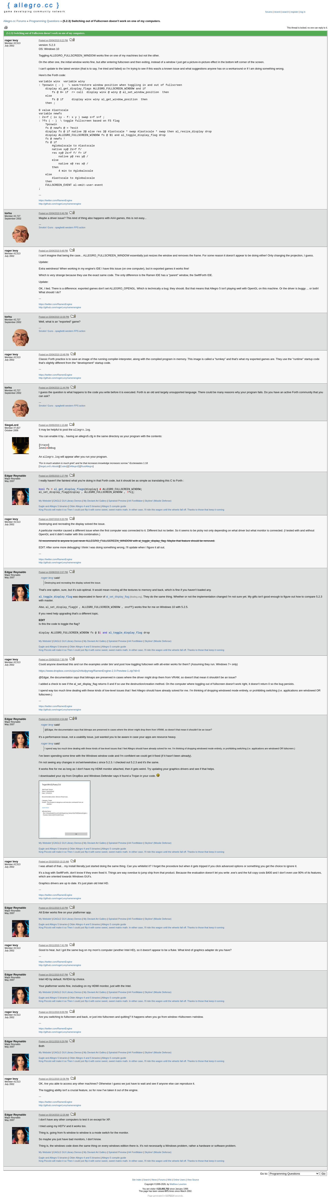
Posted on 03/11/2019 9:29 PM (53, 1041)
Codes (63, 466)
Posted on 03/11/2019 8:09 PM (53, 1012)
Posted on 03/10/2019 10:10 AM (54, 861)
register (294, 12)
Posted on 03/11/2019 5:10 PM (53, 908)
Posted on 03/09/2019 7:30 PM (53, 659)
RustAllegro (87, 466)
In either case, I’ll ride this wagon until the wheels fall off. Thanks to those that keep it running (176, 509)
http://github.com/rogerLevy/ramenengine (60, 203)
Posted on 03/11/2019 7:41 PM (53, 945)
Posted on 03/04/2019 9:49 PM (53, 251)
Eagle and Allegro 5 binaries (53, 506)
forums (268, 12)
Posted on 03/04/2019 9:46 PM (53, 213)
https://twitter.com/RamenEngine (55, 200)
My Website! (45, 500)
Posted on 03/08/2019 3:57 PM (53, 572)
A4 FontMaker (135, 500)
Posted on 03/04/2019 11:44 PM (54, 388)
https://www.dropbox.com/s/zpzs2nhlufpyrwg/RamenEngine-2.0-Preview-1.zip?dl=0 (89, 670)
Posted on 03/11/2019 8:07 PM (53, 975)
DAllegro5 (74, 466)
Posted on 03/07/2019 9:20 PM (53, 519)
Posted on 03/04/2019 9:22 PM (53, 40)
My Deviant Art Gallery (95, 500)
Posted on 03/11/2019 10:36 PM (54, 1079)
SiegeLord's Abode (49, 466)
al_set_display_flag (117, 596)
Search (146, 1180)
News (154, 1180)
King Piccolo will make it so (53, 509)
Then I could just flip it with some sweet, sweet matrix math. (97, 509)
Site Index (136, 1180)
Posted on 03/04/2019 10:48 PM (54, 354)
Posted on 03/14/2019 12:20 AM (54, 1115)
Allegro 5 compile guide (114, 506)
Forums (162, 1180)
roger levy (47, 577)
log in (302, 12)
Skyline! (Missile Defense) (158, 500)
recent (277, 12)
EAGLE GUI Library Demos (67, 500)
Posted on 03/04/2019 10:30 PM (54, 317)
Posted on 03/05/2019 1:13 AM (53, 425)
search (285, 12)
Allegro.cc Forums (14, 21)
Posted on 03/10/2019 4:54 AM (53, 719)
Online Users (179, 1180)
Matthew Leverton (178, 1184)
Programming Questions (44, 21)
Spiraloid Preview (117, 500)
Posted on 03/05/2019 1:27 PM (53, 476)
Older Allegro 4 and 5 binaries (84, 506)
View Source (193, 1180)
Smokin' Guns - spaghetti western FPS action (62, 227)
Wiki (169, 1180)
